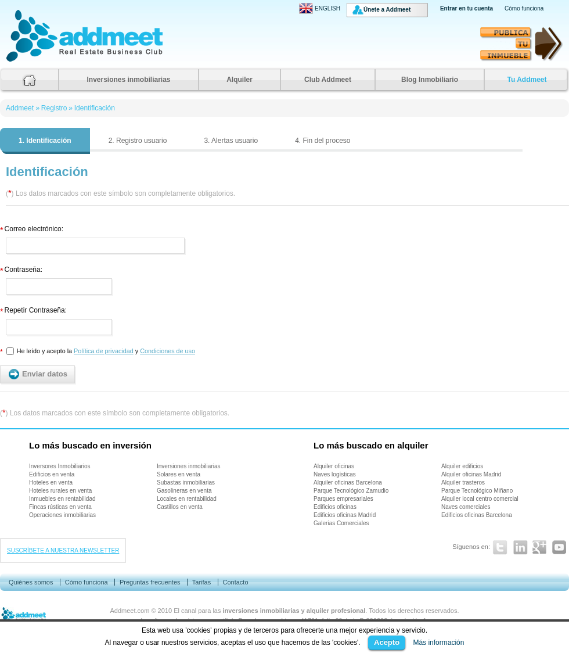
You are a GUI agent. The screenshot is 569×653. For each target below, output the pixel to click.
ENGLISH (319, 8)
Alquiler (239, 80)
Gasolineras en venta (184, 490)
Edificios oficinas (335, 507)
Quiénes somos (31, 582)
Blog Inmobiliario (429, 80)
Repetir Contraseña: (33, 309)
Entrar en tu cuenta (466, 8)
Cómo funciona (524, 8)
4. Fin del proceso (322, 141)
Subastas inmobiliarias (186, 482)
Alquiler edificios (462, 466)
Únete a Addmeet (386, 9)
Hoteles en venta (51, 482)
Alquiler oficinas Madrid (471, 474)
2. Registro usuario (138, 141)
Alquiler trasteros (463, 482)
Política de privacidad (104, 350)
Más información (438, 642)
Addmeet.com (130, 610)
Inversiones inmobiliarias (128, 80)
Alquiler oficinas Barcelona (348, 482)
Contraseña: (21, 268)
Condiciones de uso (167, 350)
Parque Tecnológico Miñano (477, 490)
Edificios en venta (51, 474)
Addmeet (17, 61)
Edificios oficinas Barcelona (476, 515)
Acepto (386, 642)
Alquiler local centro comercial (479, 499)
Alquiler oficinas (334, 466)
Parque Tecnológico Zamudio (351, 490)
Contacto (235, 582)
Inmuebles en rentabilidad (62, 499)
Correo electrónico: (31, 227)
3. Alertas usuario (231, 141)
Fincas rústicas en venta (60, 507)
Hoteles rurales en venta (60, 490)
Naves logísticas (335, 474)
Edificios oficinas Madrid (345, 515)
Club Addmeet (327, 80)
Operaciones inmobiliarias (62, 515)
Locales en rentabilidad (187, 499)
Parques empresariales (343, 499)
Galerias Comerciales (341, 523)
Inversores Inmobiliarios (60, 466)
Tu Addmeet (527, 80)
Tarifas (201, 582)
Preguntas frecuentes (150, 582)
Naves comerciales (465, 507)
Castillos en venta (180, 507)
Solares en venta (178, 474)
